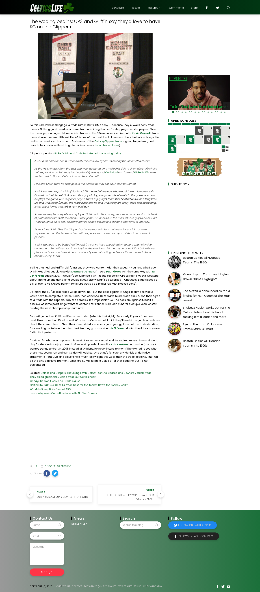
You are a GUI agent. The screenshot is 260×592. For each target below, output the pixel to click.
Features (154, 8)
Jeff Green (117, 328)
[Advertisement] (95, 433)
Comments (176, 8)
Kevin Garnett (141, 133)
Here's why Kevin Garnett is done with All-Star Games (63, 393)
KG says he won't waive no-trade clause (55, 381)
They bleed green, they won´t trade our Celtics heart (63, 377)
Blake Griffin (141, 172)
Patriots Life (125, 586)
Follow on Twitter (194, 525)
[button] (47, 473)
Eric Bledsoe (119, 344)
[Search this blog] (140, 525)
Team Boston (154, 586)
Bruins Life (140, 586)
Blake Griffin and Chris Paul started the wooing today (88, 153)
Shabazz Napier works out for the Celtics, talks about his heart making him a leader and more (206, 312)
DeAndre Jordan (82, 271)
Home (58, 586)
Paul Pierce (114, 271)
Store (194, 8)
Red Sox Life (109, 586)
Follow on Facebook (195, 536)
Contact (77, 586)
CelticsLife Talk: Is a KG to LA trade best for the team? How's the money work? (79, 385)
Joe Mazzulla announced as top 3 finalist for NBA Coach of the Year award (206, 295)
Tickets (135, 8)
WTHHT (66, 586)
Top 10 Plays (90, 586)
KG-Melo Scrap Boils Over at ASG (50, 389)
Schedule (118, 8)
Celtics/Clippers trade (108, 141)
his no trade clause (107, 145)
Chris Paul (111, 172)
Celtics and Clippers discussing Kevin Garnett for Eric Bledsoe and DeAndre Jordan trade (96, 373)
